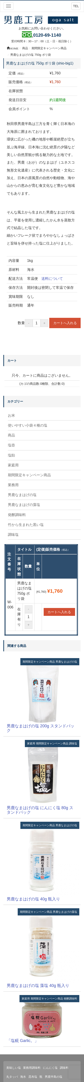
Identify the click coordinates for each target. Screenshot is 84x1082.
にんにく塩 (50, 1067)
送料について (52, 279)
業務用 (13, 485)
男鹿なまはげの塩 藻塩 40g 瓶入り (38, 985)
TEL (76, 6)
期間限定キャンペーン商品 (29, 475)
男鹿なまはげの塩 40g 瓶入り (33, 899)
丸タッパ (12, 1076)
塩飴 (11, 455)
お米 (11, 415)
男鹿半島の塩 (53, 1076)
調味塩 (13, 535)
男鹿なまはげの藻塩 (24, 505)
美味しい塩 (13, 1067)
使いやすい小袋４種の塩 (27, 425)
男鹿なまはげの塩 (22, 495)
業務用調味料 (32, 1067)
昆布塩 (32, 1076)
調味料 (64, 1067)
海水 (23, 1076)
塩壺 (11, 445)
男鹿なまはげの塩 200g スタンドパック (40, 728)
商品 (11, 435)
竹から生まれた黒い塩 (26, 525)
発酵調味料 (17, 515)
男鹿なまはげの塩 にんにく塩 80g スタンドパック (40, 810)
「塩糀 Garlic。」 (23, 1040)
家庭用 (13, 465)
